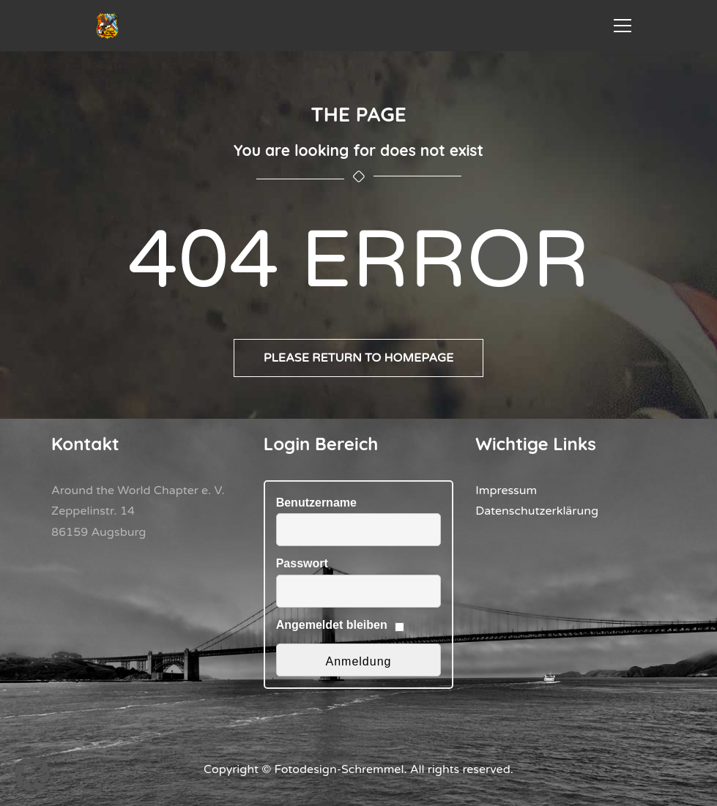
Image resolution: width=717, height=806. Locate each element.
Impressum (506, 490)
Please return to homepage (359, 358)
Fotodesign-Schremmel (339, 769)
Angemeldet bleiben (331, 625)
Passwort (302, 563)
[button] (32, 774)
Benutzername (316, 502)
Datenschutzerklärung (536, 511)
